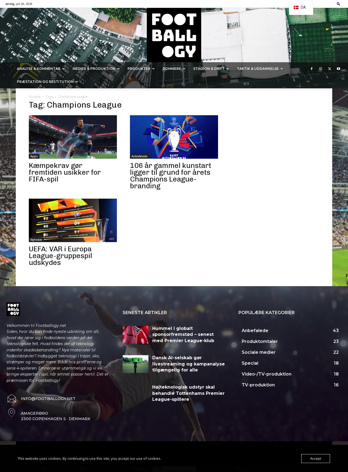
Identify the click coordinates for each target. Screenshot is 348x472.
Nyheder (36, 240)
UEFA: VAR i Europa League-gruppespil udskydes (60, 256)
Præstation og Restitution (47, 82)
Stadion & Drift (211, 69)
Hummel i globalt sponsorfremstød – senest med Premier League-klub (183, 334)
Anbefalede (139, 156)
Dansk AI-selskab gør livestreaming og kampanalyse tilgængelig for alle (188, 364)
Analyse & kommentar (41, 69)
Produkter (141, 69)
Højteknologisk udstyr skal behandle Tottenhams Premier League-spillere (188, 393)
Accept (315, 458)
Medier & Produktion (96, 69)
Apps (34, 156)
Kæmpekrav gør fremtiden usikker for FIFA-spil (65, 172)
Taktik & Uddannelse (260, 69)
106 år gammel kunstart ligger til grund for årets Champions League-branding (170, 175)
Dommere (174, 69)
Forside (35, 96)
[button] (338, 4)
